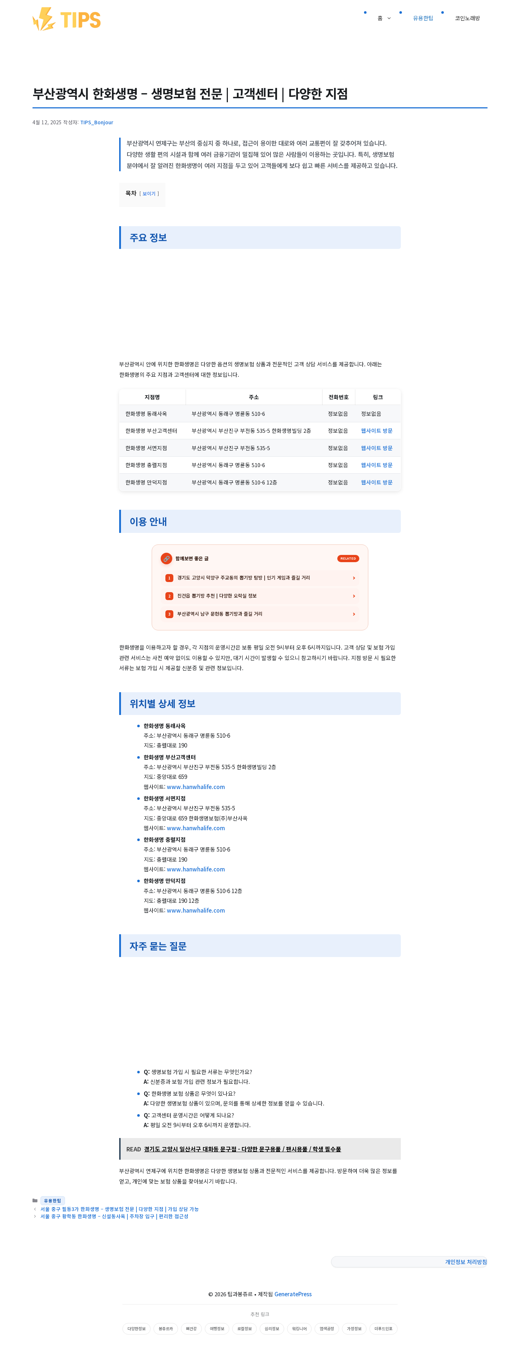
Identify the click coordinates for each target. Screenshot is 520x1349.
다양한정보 (136, 1328)
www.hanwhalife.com (196, 786)
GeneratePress (293, 1294)
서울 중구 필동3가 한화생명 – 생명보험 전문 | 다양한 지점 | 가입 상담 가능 (119, 1208)
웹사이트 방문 (377, 430)
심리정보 (272, 1328)
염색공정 (327, 1328)
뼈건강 (191, 1328)
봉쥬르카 (166, 1328)
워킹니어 (299, 1328)
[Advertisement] (260, 305)
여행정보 (217, 1328)
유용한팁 (423, 18)
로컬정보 (244, 1328)
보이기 (149, 193)
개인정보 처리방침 (466, 1262)
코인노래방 (467, 18)
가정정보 (354, 1328)
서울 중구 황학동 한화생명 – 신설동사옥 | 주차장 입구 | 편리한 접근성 (114, 1216)
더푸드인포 (383, 1328)
